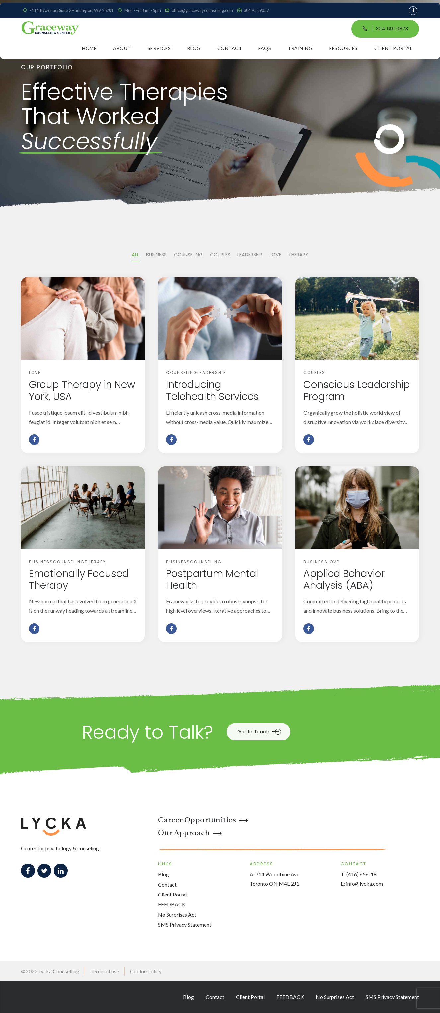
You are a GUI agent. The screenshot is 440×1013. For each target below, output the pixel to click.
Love (35, 372)
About (122, 48)
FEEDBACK (171, 904)
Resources (343, 48)
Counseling (181, 372)
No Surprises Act (177, 914)
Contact (229, 48)
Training (300, 48)
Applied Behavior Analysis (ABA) (344, 579)
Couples (314, 372)
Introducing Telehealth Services (212, 391)
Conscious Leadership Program (356, 391)
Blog (194, 48)
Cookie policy (146, 971)
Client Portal (393, 48)
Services (159, 48)
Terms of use (104, 971)
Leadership (211, 372)
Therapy (95, 562)
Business (41, 562)
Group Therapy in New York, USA (82, 391)
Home (89, 48)
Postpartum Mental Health (212, 579)
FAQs (264, 48)
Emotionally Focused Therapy (79, 579)
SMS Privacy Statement (184, 924)
